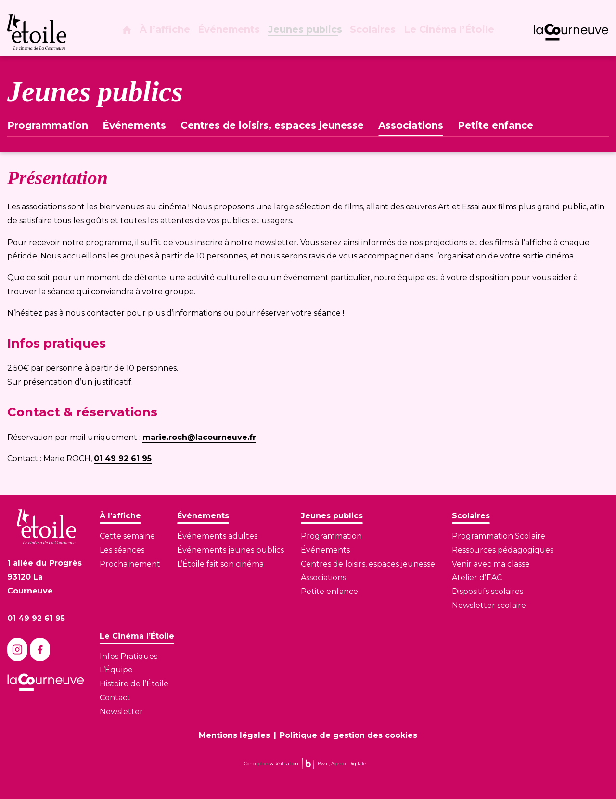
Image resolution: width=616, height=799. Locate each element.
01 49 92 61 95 (123, 458)
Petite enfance (495, 125)
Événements (234, 32)
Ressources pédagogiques (502, 549)
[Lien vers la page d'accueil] (46, 526)
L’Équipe (116, 669)
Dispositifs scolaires (487, 591)
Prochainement (130, 563)
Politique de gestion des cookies (348, 735)
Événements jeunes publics (230, 549)
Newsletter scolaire (489, 605)
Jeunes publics (309, 32)
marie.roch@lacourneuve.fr (199, 437)
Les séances (122, 549)
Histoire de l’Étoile (134, 683)
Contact (115, 697)
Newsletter (121, 711)
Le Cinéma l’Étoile (450, 32)
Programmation (47, 125)
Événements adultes (217, 536)
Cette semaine (127, 536)
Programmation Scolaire (498, 536)
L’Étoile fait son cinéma (220, 563)
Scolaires (376, 32)
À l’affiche (170, 32)
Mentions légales (234, 735)
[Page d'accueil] (130, 33)
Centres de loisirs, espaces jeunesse (272, 125)
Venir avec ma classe (491, 563)
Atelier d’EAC (477, 577)
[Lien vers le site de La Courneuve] (571, 32)
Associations (410, 125)
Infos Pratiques (128, 656)
